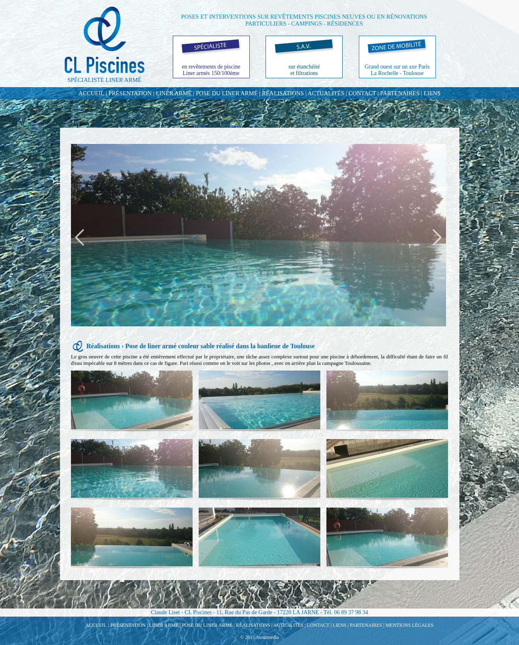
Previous (80, 237)
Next (436, 237)
